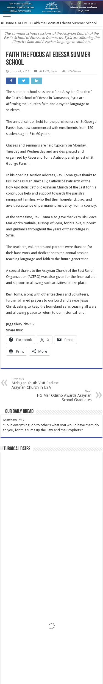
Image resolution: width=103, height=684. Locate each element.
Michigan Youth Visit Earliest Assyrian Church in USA (40, 383)
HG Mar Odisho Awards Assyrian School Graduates (63, 396)
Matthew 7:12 (13, 420)
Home (7, 23)
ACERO (23, 23)
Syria (54, 71)
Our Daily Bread (19, 411)
